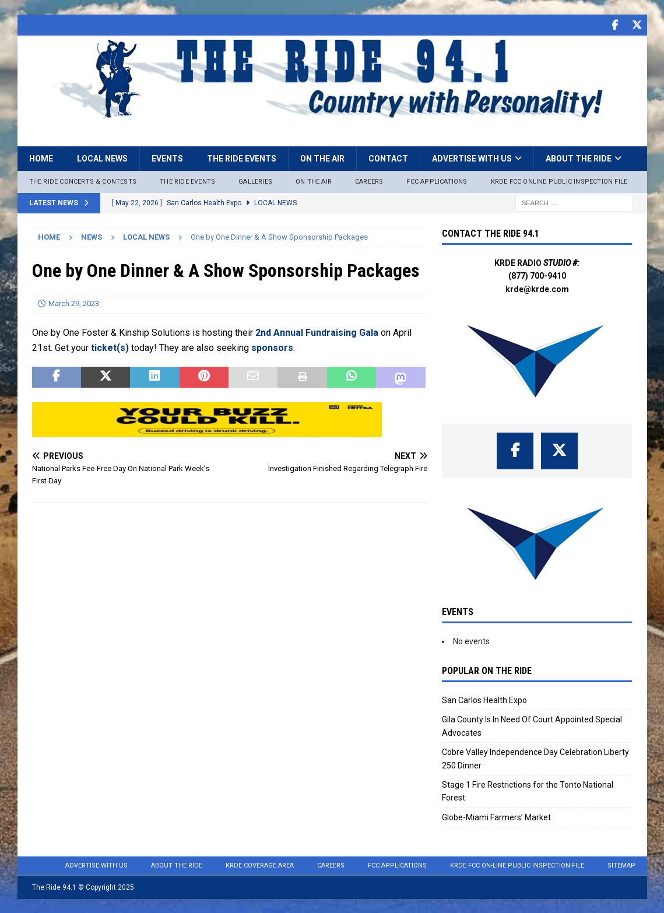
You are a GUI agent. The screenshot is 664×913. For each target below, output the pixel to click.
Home (41, 158)
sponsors (272, 347)
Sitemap (621, 865)
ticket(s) (110, 347)
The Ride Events (241, 158)
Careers (369, 181)
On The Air (314, 181)
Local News (102, 158)
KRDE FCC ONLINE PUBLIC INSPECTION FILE (559, 181)
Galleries (255, 181)
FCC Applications (436, 181)
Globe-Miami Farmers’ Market (496, 816)
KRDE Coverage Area (260, 865)
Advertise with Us (472, 158)
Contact (388, 158)
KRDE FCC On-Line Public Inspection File (517, 865)
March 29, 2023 (73, 303)
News (91, 236)
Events (167, 158)
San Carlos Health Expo (484, 699)
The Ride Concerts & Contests (83, 181)
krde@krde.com (537, 288)
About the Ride (579, 158)
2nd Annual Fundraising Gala (316, 332)
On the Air (322, 158)
